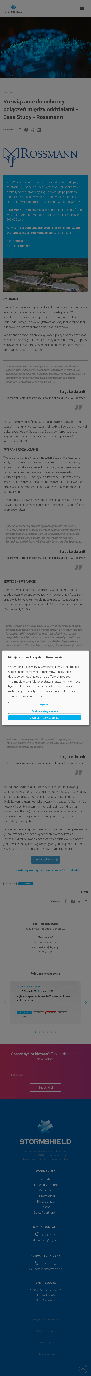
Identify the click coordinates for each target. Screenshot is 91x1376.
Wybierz (45, 704)
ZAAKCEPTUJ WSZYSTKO (44, 718)
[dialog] (45, 688)
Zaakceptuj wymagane (44, 711)
